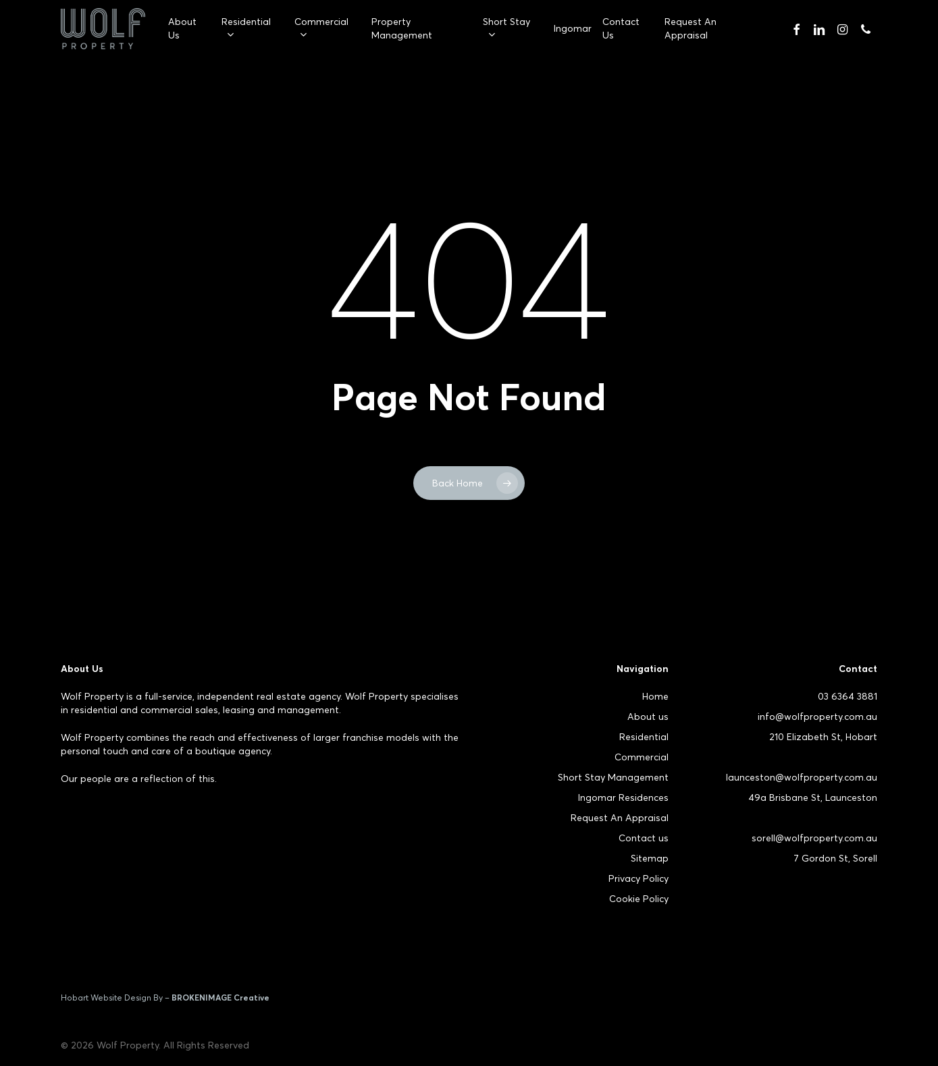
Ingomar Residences (623, 797)
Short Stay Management (613, 777)
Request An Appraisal (620, 818)
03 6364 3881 (847, 696)
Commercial (642, 757)
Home (655, 696)
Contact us (644, 838)
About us (648, 716)
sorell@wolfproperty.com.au (814, 838)
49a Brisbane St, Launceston (812, 797)
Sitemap (650, 858)
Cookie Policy (639, 899)
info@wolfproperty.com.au (817, 716)
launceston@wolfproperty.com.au (801, 777)
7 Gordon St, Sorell (835, 858)
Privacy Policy (638, 878)
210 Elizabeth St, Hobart (823, 737)
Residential (644, 737)
